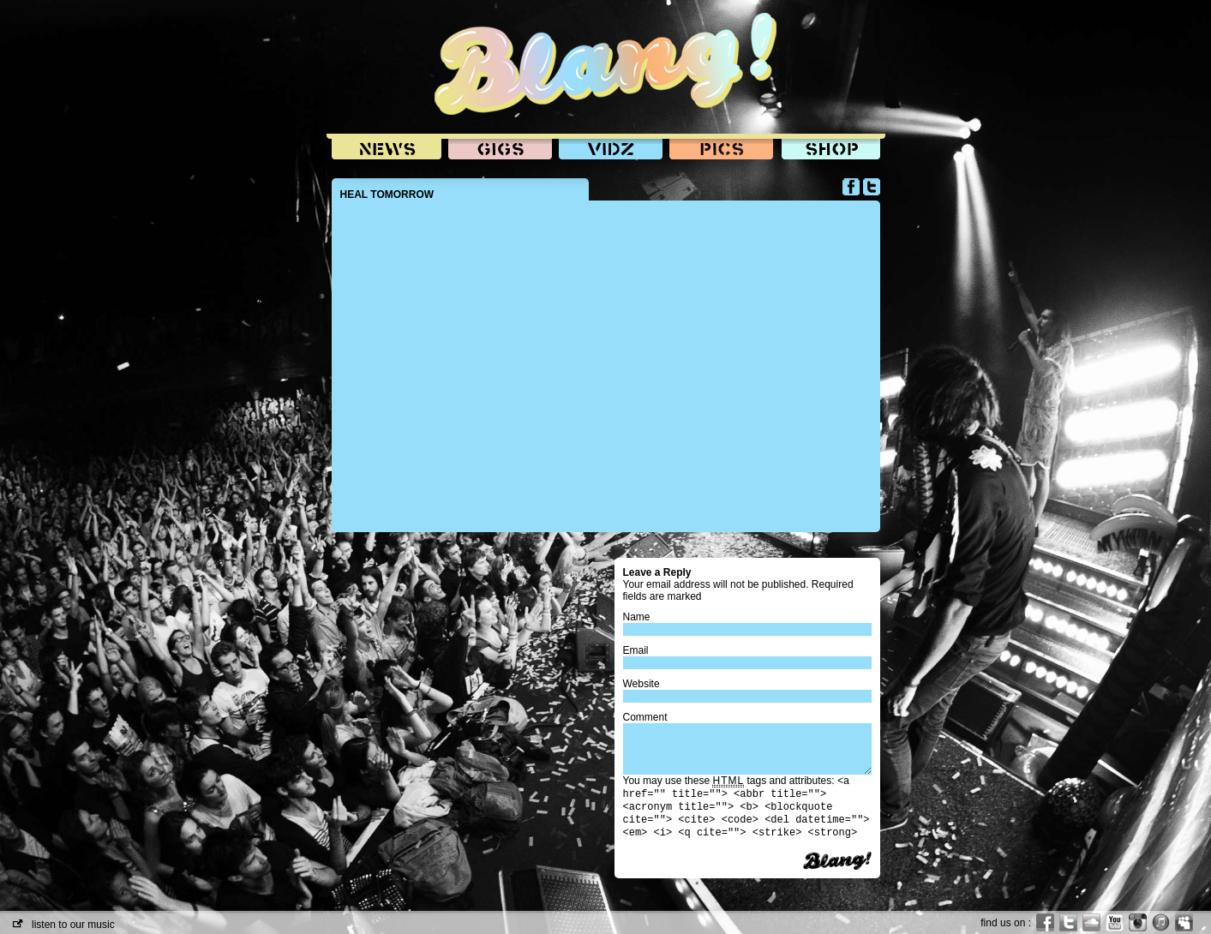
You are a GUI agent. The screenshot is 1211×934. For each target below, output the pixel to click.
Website (641, 684)
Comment (645, 717)
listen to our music (64, 925)
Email (636, 650)
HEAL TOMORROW (387, 195)
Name (636, 617)
